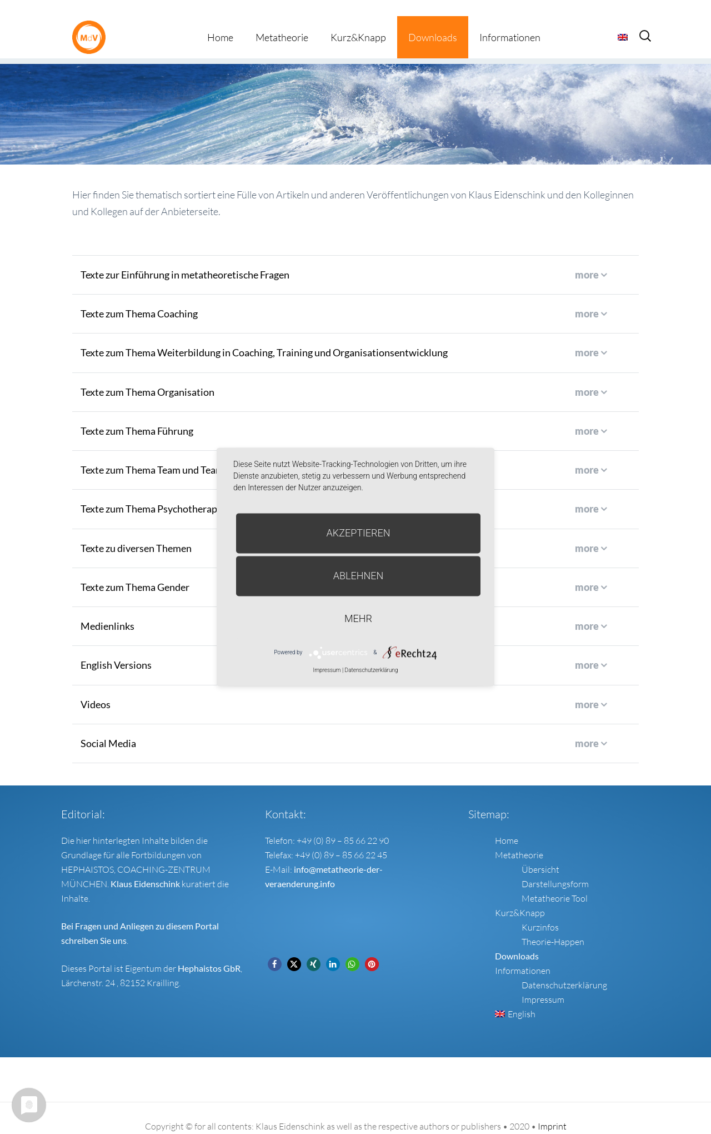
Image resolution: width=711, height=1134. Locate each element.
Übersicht (540, 853)
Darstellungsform (555, 867)
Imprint (552, 1110)
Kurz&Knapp (358, 21)
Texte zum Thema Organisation (147, 375)
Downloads (432, 21)
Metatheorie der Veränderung (91, 21)
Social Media (108, 727)
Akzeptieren (358, 533)
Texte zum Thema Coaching (139, 297)
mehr (358, 618)
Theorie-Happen (553, 925)
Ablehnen (358, 575)
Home (220, 21)
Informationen (509, 21)
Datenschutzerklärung (564, 968)
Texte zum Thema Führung (137, 415)
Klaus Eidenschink (145, 867)
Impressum (543, 983)
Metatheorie (282, 21)
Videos (96, 688)
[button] (275, 948)
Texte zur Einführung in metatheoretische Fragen (185, 258)
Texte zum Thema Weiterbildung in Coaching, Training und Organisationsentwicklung (264, 336)
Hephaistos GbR (209, 952)
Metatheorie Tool (555, 882)
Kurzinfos (540, 911)
